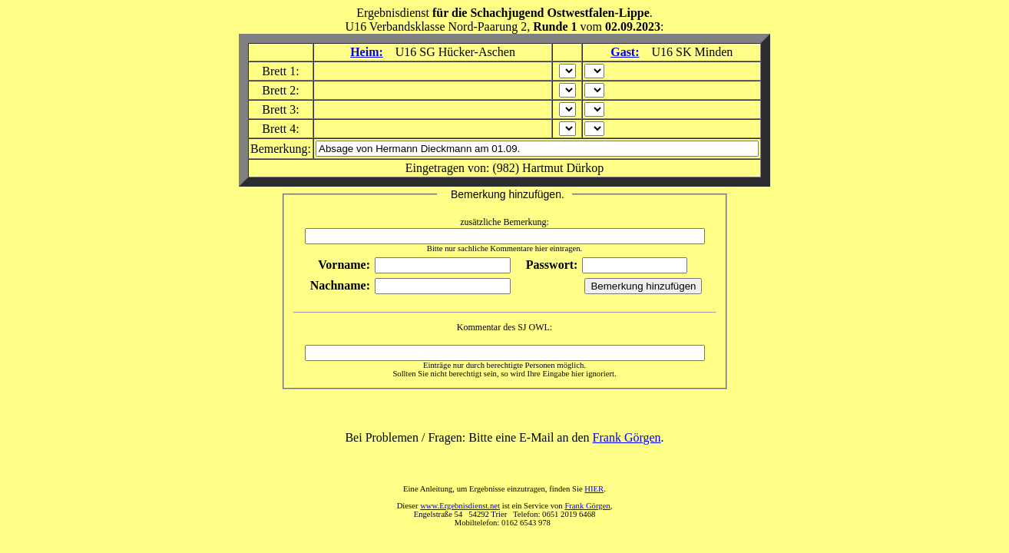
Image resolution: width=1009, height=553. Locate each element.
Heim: (366, 51)
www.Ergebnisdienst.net (460, 506)
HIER (594, 489)
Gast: (624, 51)
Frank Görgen (627, 437)
